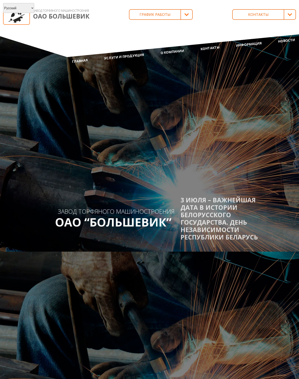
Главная (80, 61)
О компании (172, 51)
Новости (286, 41)
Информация (249, 44)
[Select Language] (18, 8)
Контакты (210, 48)
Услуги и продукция (124, 56)
